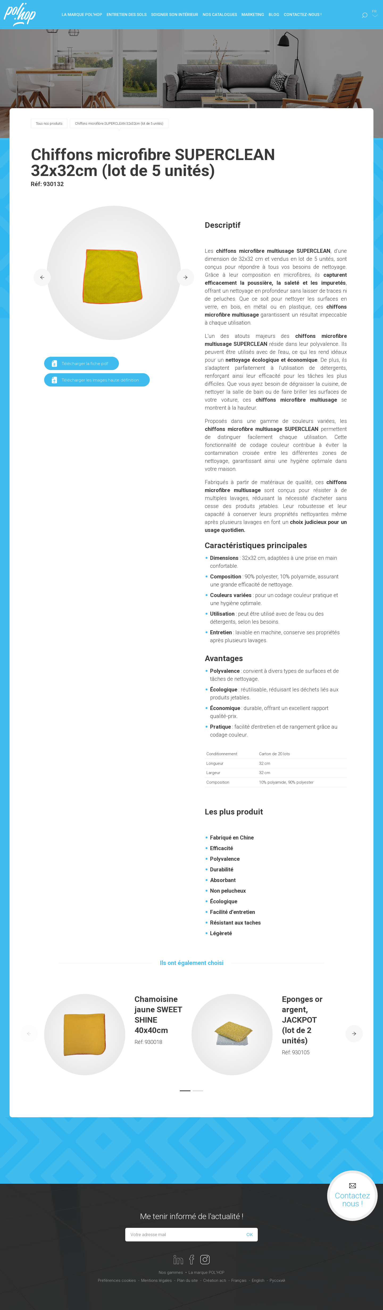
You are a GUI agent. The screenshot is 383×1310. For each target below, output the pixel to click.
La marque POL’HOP (206, 1272)
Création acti (214, 1280)
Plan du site (187, 1280)
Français (239, 1280)
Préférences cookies (117, 1280)
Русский (277, 1280)
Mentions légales (156, 1280)
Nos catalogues (220, 14)
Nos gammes (171, 1272)
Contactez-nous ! (303, 14)
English (258, 1280)
